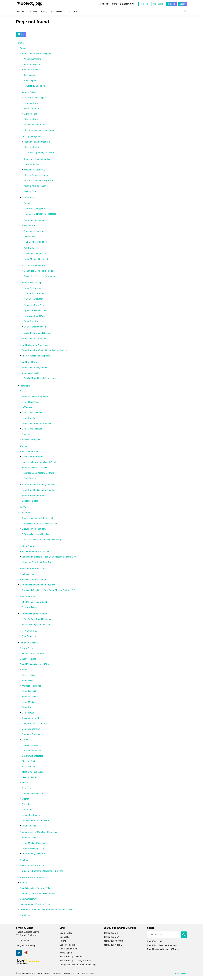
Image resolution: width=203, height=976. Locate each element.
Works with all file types (35, 98)
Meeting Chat (30, 191)
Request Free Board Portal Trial (34, 551)
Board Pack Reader (35, 293)
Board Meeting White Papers (33, 614)
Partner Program (27, 546)
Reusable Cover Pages (34, 305)
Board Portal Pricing (29, 362)
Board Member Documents (36, 259)
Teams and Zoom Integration (37, 159)
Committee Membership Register (39, 271)
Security (27, 203)
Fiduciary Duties (29, 761)
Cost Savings (30, 478)
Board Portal (28, 198)
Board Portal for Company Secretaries (39, 490)
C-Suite (25, 740)
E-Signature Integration (33, 756)
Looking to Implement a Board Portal (39, 462)
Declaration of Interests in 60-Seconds (39, 523)
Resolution (27, 810)
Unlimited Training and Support (36, 333)
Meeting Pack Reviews (34, 170)
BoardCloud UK (110, 933)
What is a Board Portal (32, 457)
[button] (183, 934)
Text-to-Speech (31, 80)
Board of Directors (30, 696)
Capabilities (25, 513)
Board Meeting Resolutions (34, 843)
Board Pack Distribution (35, 327)
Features (20, 11)
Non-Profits (32, 11)
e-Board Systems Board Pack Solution (38, 893)
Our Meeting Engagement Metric (41, 152)
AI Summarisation (32, 64)
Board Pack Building (31, 283)
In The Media (28, 407)
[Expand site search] (185, 12)
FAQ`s (23, 507)
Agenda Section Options (35, 310)
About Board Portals (29, 451)
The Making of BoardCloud (34, 602)
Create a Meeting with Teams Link (37, 518)
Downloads (25, 915)
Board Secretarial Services (32, 865)
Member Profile (31, 226)
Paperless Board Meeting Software (38, 473)
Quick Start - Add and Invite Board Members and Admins (46, 910)
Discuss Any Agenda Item (34, 529)
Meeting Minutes (31, 119)
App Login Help (27, 574)
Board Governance (30, 402)
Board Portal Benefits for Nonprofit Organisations (44, 350)
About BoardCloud (28, 596)
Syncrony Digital (29, 607)
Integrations (29, 236)
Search (23, 883)
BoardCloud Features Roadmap (162, 945)
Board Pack (27, 707)
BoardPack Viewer (32, 288)
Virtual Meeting (29, 826)
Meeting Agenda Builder (33, 772)
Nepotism (26, 788)
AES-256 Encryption (35, 208)
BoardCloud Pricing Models (34, 367)
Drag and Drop (31, 103)
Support (171, 4)
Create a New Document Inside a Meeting (41, 539)
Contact (77, 11)
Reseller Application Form (32, 877)
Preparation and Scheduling (37, 142)
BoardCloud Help (155, 941)
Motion (25, 783)
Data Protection (29, 636)
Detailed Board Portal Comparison (40, 378)
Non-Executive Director (33, 793)
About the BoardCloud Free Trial (37, 562)
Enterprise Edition (30, 501)
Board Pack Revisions (34, 321)
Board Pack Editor (34, 299)
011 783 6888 (22, 940)
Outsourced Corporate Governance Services (42, 871)
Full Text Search (31, 248)
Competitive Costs (30, 373)
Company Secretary (31, 729)
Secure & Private (32, 70)
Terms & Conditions (29, 643)
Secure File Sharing (31, 815)
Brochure (24, 860)
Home (21, 34)
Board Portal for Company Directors (38, 485)
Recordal (26, 804)
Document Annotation (32, 750)
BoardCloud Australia (113, 941)
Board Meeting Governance (35, 468)
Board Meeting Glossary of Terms (35, 664)
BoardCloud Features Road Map (37, 423)
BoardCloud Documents (33, 413)
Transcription (30, 75)
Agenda (25, 670)
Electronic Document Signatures (39, 130)
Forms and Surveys (33, 108)
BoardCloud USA (111, 937)
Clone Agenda (30, 114)
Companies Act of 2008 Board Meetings (38, 832)
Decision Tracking (30, 745)
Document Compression (35, 254)
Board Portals (28, 418)
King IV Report (29, 767)
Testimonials (56, 11)
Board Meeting (29, 702)
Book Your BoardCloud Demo (33, 568)
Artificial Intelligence (31, 440)
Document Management (35, 220)
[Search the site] (167, 934)
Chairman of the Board (32, 718)
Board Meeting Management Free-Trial (38, 585)
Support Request (28, 659)
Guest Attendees (31, 164)
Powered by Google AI (34, 86)
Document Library (28, 899)
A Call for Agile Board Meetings (36, 619)
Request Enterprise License (33, 579)
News (68, 11)
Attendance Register (31, 686)
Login (182, 4)
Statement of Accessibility (32, 653)
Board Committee (30, 691)
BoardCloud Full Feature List (35, 338)
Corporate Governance (32, 734)
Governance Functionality (36, 231)
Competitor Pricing (108, 4)
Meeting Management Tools (35, 136)
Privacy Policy (26, 648)
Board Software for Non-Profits (34, 345)
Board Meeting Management (35, 396)
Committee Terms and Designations (40, 276)
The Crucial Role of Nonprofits (36, 356)
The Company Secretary (33, 854)
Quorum (26, 799)
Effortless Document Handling (36, 534)
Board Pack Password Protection (41, 214)
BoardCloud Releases (32, 429)
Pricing (44, 11)
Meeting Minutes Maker (35, 186)
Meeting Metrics (31, 147)
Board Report (28, 713)
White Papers (66, 953)
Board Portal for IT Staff (33, 495)
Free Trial (144, 4)
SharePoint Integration (36, 242)
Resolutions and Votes (34, 124)
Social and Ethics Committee (35, 820)
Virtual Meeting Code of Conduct (37, 624)
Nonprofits (26, 434)
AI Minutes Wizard (32, 59)
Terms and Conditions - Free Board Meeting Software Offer (49, 557)
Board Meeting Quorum (33, 848)
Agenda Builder (29, 92)
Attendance (27, 680)
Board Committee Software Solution (36, 888)
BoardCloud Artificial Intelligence (37, 54)
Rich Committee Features (34, 265)
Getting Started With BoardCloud (35, 904)
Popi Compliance (69, 973)
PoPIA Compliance (28, 631)
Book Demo (157, 4)
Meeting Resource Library (36, 175)
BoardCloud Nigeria (112, 945)
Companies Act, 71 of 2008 (34, 723)
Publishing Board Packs (35, 316)
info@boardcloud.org (25, 946)
